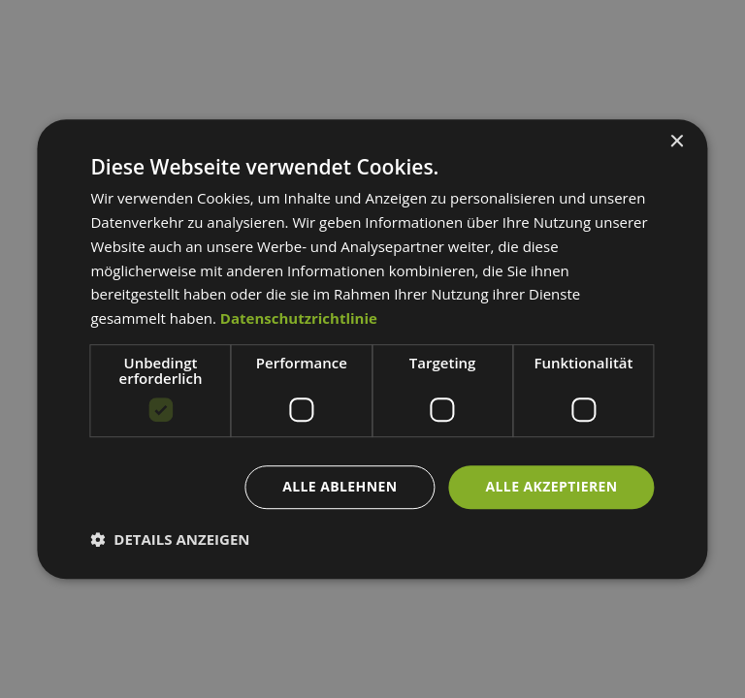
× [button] (676, 142)
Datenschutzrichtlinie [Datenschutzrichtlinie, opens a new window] (298, 318)
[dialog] (372, 349)
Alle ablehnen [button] (339, 486)
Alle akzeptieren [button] (551, 486)
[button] (169, 539)
